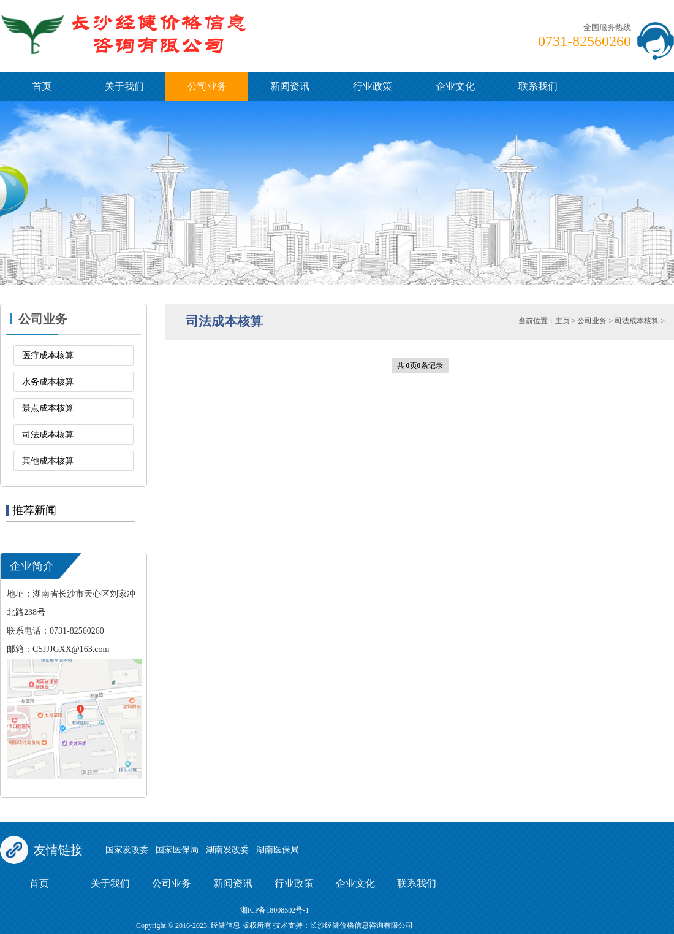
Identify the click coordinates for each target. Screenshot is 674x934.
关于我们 (124, 86)
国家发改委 (126, 849)
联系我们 (538, 86)
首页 (41, 86)
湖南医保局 (277, 849)
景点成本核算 (48, 408)
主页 (562, 320)
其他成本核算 (48, 460)
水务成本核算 (48, 381)
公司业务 (207, 86)
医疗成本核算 (48, 355)
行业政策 (372, 86)
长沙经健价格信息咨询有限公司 (361, 925)
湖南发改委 (227, 849)
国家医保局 (177, 849)
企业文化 (455, 86)
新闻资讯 (289, 86)
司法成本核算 (48, 434)
